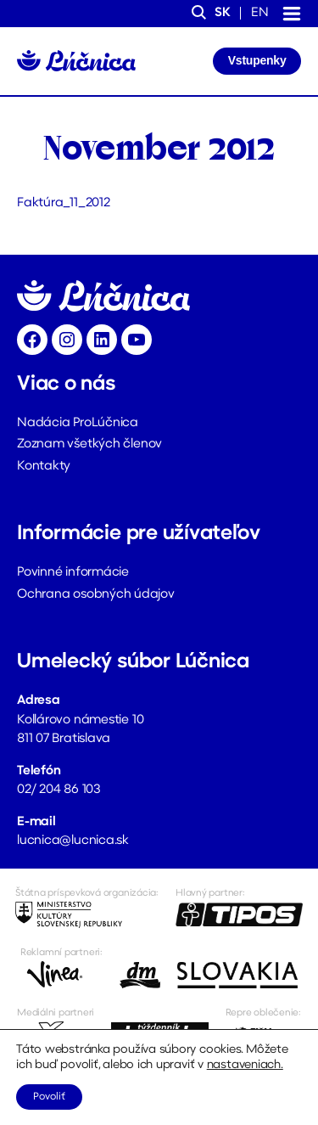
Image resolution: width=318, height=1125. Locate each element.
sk (223, 13)
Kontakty (43, 466)
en (260, 13)
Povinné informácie (73, 572)
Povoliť (49, 1097)
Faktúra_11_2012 (63, 203)
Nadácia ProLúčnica (77, 423)
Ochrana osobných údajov (96, 594)
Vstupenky (257, 60)
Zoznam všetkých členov (89, 444)
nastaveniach (244, 1065)
